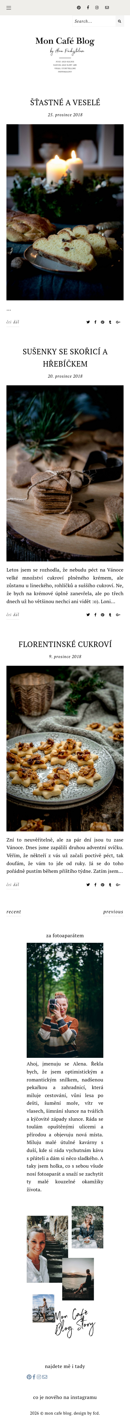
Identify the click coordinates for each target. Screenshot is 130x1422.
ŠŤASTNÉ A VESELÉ (65, 102)
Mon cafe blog (58, 1413)
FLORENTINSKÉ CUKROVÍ (65, 644)
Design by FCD (86, 1413)
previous (113, 911)
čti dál (12, 322)
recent (13, 911)
